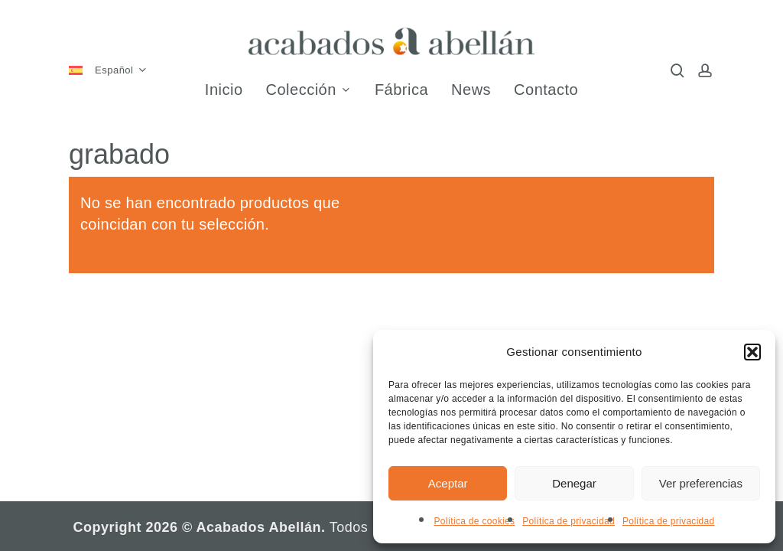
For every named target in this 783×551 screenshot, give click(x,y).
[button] (752, 352)
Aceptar (448, 483)
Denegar (574, 483)
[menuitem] (114, 71)
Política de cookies (474, 521)
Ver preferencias (700, 483)
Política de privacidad (568, 521)
